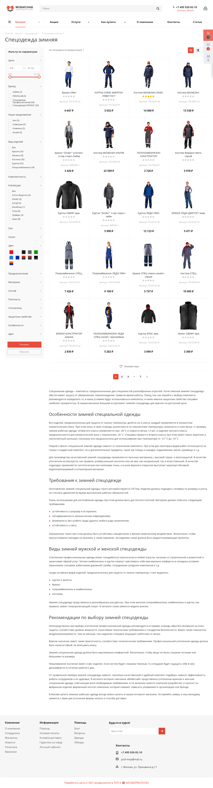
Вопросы (79, 733)
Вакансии (11, 751)
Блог (77, 728)
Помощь (45, 728)
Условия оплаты (49, 733)
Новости (10, 742)
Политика (11, 747)
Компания (12, 722)
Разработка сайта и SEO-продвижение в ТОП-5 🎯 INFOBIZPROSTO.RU (106, 782)
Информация (49, 722)
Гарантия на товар (51, 742)
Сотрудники (12, 733)
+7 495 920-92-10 (186, 7)
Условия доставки (51, 737)
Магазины (11, 737)
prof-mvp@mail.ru (131, 759)
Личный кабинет (50, 747)
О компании (12, 728)
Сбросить (24, 351)
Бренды (79, 737)
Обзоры (79, 742)
